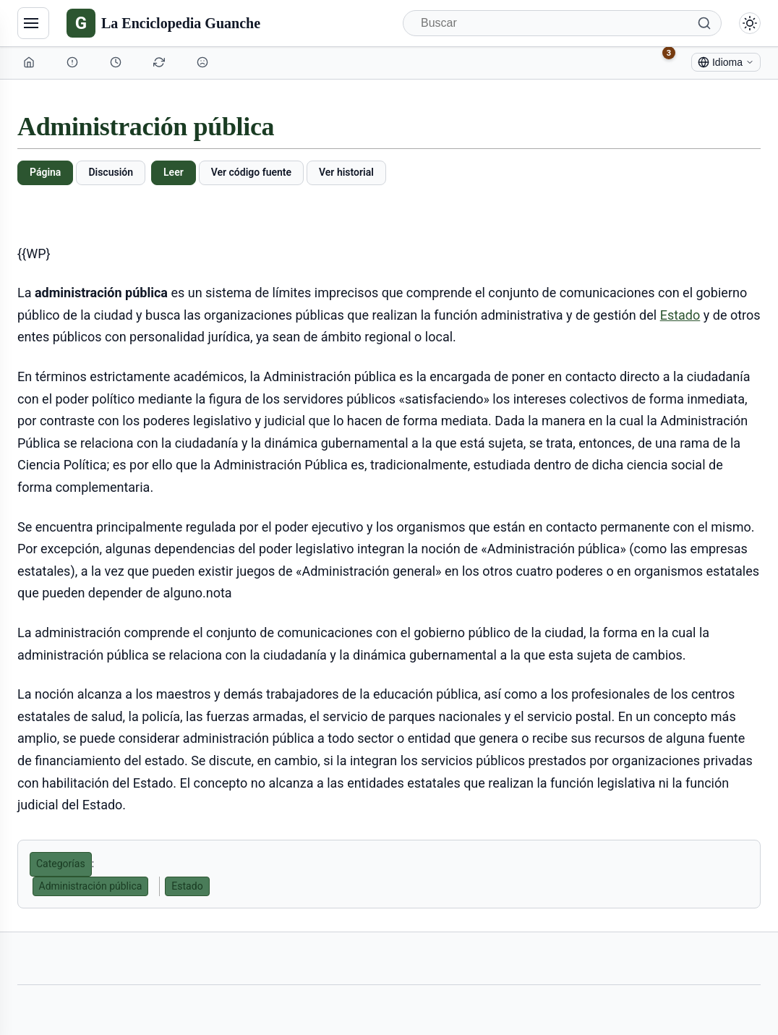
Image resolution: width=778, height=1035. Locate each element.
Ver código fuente (251, 172)
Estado (680, 315)
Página (45, 172)
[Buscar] (562, 23)
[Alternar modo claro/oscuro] (750, 23)
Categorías (60, 863)
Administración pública (90, 886)
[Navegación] (33, 23)
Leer (173, 172)
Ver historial (346, 172)
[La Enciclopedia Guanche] (163, 23)
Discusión (110, 172)
